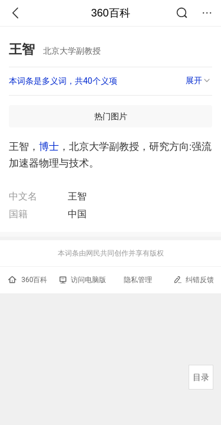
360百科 (110, 13)
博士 (49, 146)
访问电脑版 (83, 280)
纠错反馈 (193, 279)
